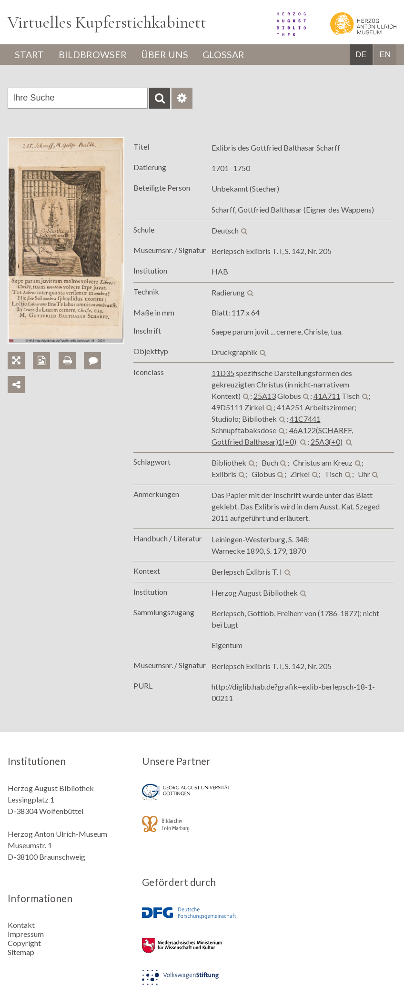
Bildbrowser (94, 55)
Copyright (24, 941)
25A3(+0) (327, 442)
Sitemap (21, 950)
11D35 (223, 373)
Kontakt (21, 923)
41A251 (290, 407)
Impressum (26, 932)
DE (361, 55)
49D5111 (227, 407)
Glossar (227, 55)
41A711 (326, 396)
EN (385, 55)
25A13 (264, 396)
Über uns (167, 55)
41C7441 (305, 419)
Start (30, 55)
